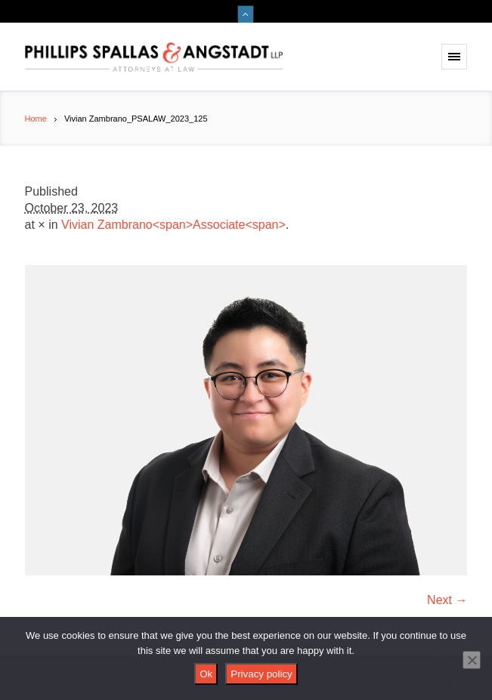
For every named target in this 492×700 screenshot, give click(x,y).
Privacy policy (261, 674)
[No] (472, 660)
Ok (206, 674)
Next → (447, 600)
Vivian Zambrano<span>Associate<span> (173, 224)
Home (36, 118)
